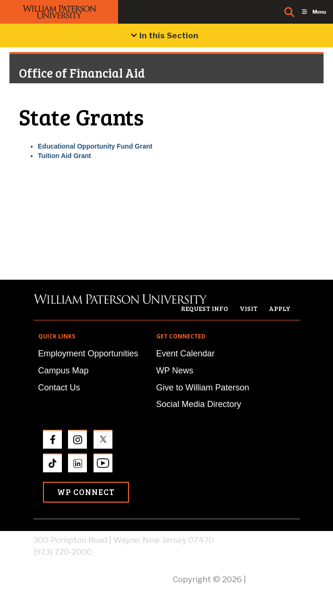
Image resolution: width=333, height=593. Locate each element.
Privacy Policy (274, 579)
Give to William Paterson (202, 387)
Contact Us (59, 387)
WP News (175, 370)
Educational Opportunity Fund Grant (95, 146)
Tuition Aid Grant (64, 155)
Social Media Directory (198, 404)
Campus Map (63, 370)
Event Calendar (185, 353)
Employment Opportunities (88, 353)
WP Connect (86, 492)
